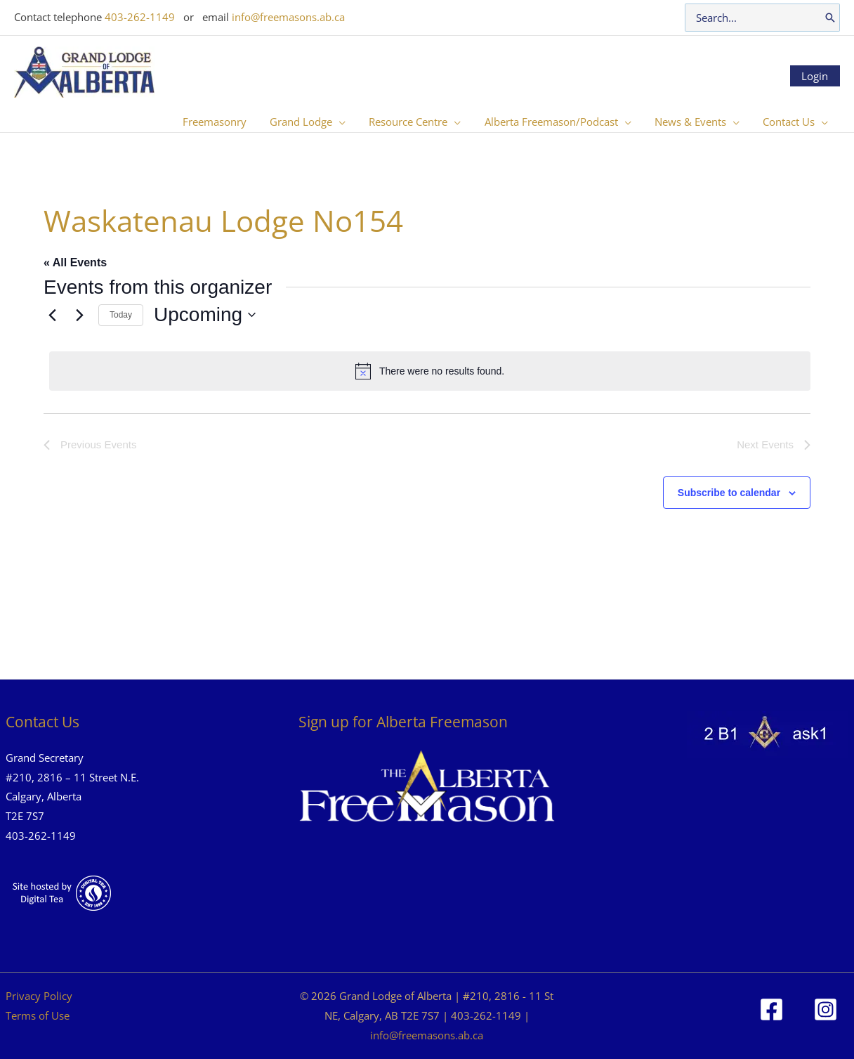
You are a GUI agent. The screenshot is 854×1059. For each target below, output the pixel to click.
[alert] (429, 371)
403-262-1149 (140, 17)
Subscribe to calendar (729, 492)
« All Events (75, 262)
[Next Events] (79, 314)
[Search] (830, 17)
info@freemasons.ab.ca (288, 17)
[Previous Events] (52, 314)
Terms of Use (38, 1015)
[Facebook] (771, 1009)
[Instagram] (825, 1009)
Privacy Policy (39, 996)
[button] (349, 121)
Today (121, 315)
